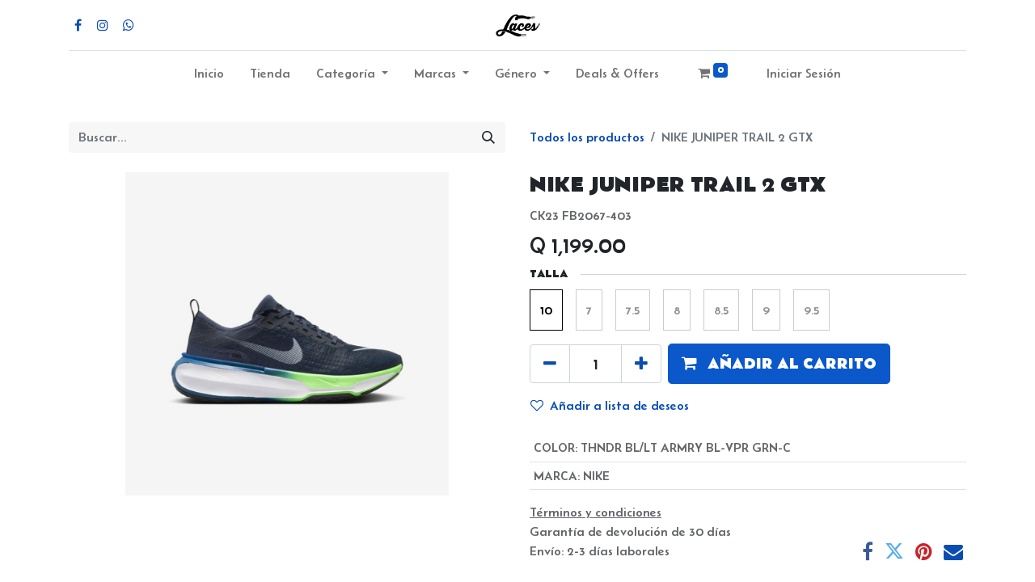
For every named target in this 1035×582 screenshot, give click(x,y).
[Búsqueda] (488, 137)
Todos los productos (587, 137)
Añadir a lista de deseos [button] (609, 405)
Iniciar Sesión (804, 73)
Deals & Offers (617, 73)
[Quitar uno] (550, 363)
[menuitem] (209, 77)
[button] (779, 364)
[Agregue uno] (641, 363)
